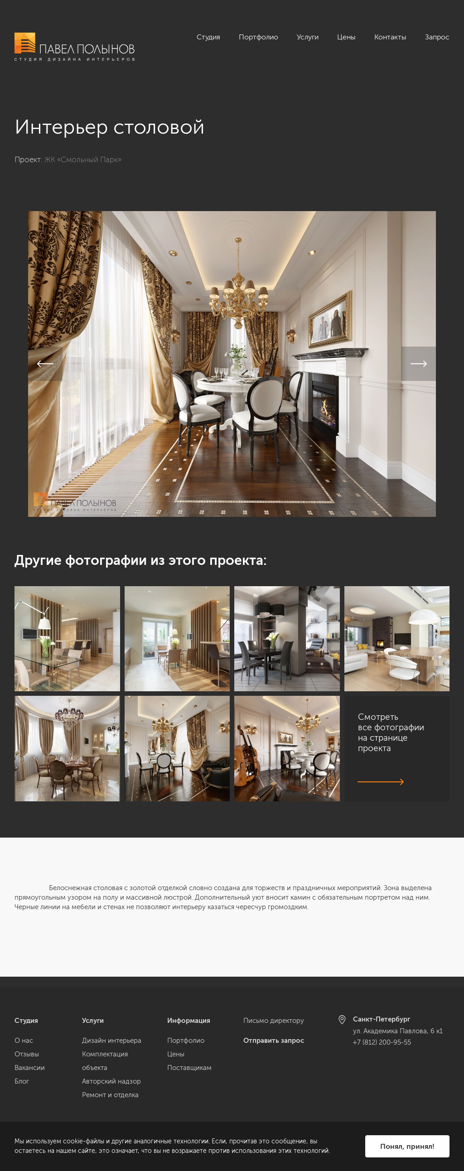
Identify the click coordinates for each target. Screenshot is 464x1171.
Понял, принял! (407, 1146)
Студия (208, 37)
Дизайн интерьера (111, 1040)
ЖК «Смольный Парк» (82, 149)
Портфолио (258, 37)
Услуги (308, 37)
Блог (21, 1081)
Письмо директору (273, 1021)
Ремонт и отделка (110, 1095)
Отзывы (26, 1054)
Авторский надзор (111, 1081)
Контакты (390, 37)
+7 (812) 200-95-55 (382, 1042)
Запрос (437, 37)
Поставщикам (189, 1068)
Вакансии (29, 1068)
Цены (346, 37)
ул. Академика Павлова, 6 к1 (398, 1031)
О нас (23, 1040)
